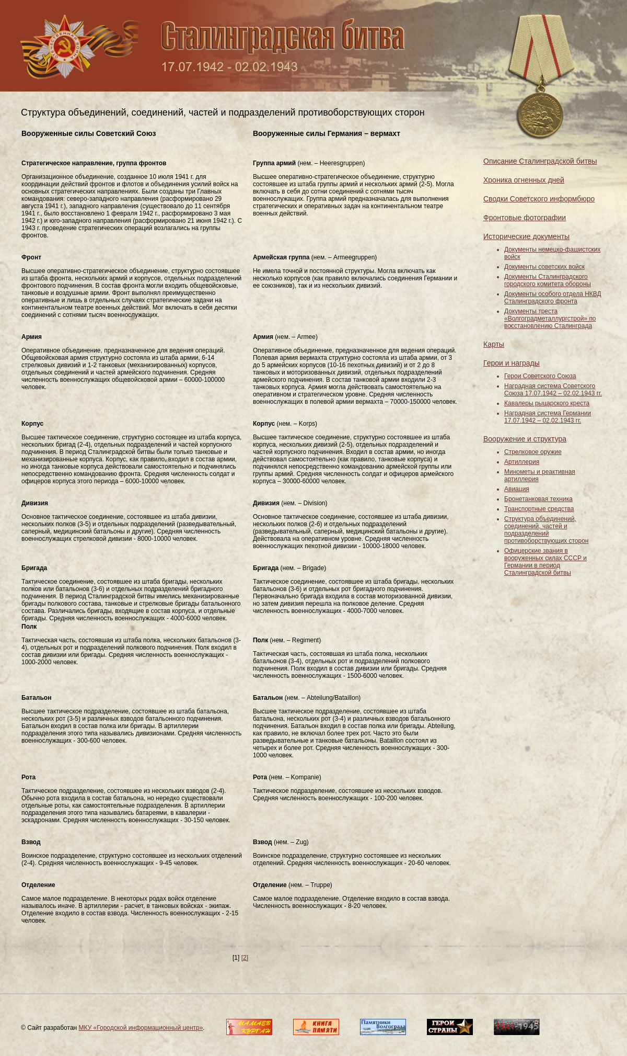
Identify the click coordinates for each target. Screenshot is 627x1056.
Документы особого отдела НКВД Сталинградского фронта (552, 297)
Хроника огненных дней (523, 180)
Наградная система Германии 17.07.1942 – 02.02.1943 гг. (547, 417)
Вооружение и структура (524, 439)
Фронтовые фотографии (524, 217)
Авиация (516, 489)
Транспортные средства (539, 509)
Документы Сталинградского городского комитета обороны (547, 280)
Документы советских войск (544, 266)
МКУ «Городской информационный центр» (141, 1027)
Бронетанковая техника (538, 499)
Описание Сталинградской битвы (540, 161)
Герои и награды (511, 363)
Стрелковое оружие (533, 452)
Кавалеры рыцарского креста (546, 403)
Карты (493, 344)
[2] (244, 957)
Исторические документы (526, 236)
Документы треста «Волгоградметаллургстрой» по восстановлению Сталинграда (550, 319)
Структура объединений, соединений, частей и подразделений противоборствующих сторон (546, 529)
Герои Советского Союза (540, 376)
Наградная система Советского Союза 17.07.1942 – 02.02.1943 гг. (553, 389)
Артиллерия (521, 461)
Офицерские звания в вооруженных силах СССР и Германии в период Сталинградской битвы (545, 561)
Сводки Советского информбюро (539, 199)
